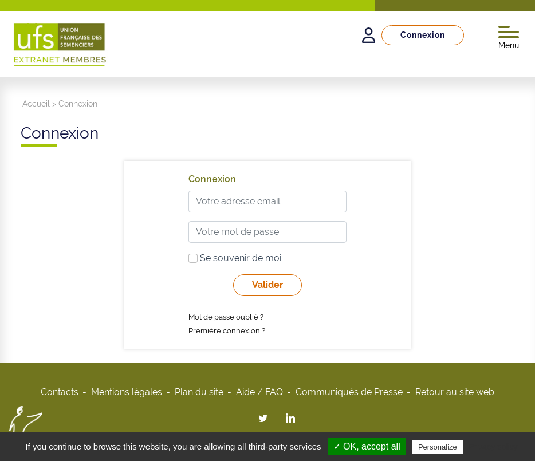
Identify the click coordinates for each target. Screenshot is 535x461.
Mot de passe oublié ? (225, 317)
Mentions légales (126, 392)
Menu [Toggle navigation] (508, 38)
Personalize (437, 447)
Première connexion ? (226, 330)
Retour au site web (454, 392)
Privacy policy (493, 446)
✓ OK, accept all (366, 446)
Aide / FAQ (259, 392)
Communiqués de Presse (349, 392)
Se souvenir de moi (234, 258)
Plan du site (199, 392)
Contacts (59, 392)
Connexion (422, 35)
